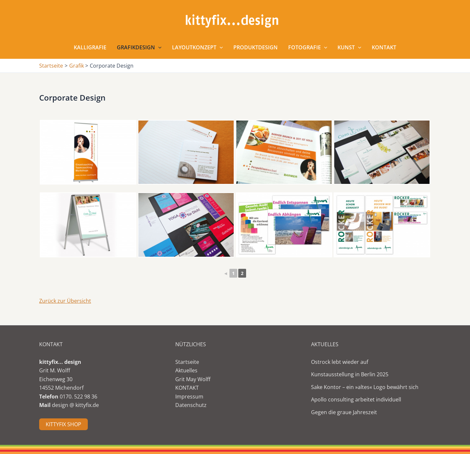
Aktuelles (186, 370)
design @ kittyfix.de (75, 405)
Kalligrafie (90, 47)
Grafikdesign (139, 47)
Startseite (187, 361)
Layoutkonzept (197, 47)
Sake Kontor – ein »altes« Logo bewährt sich (364, 387)
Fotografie (307, 47)
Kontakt (384, 47)
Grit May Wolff (193, 379)
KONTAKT (187, 387)
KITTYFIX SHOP (63, 424)
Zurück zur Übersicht (65, 300)
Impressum (189, 396)
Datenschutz (191, 405)
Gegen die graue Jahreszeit (344, 412)
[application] (158, 47)
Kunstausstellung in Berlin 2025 (349, 374)
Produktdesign (255, 47)
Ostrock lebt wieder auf (339, 361)
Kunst (349, 47)
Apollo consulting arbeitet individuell (356, 399)
